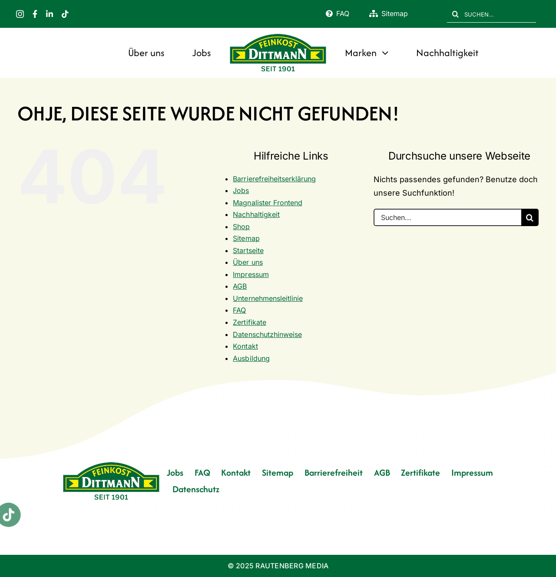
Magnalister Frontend (267, 202)
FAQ (239, 310)
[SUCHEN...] (491, 14)
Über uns (247, 262)
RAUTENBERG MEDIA (291, 565)
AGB (240, 286)
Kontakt (245, 346)
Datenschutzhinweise (267, 334)
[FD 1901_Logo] (278, 35)
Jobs (241, 190)
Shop (241, 226)
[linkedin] (49, 14)
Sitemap (246, 238)
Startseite (248, 250)
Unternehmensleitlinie (267, 298)
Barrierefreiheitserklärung (274, 178)
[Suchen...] (447, 217)
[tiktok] (65, 14)
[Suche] (455, 14)
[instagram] (20, 14)
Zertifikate (249, 322)
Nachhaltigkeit (256, 214)
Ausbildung (251, 358)
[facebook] (35, 14)
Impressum (250, 274)
